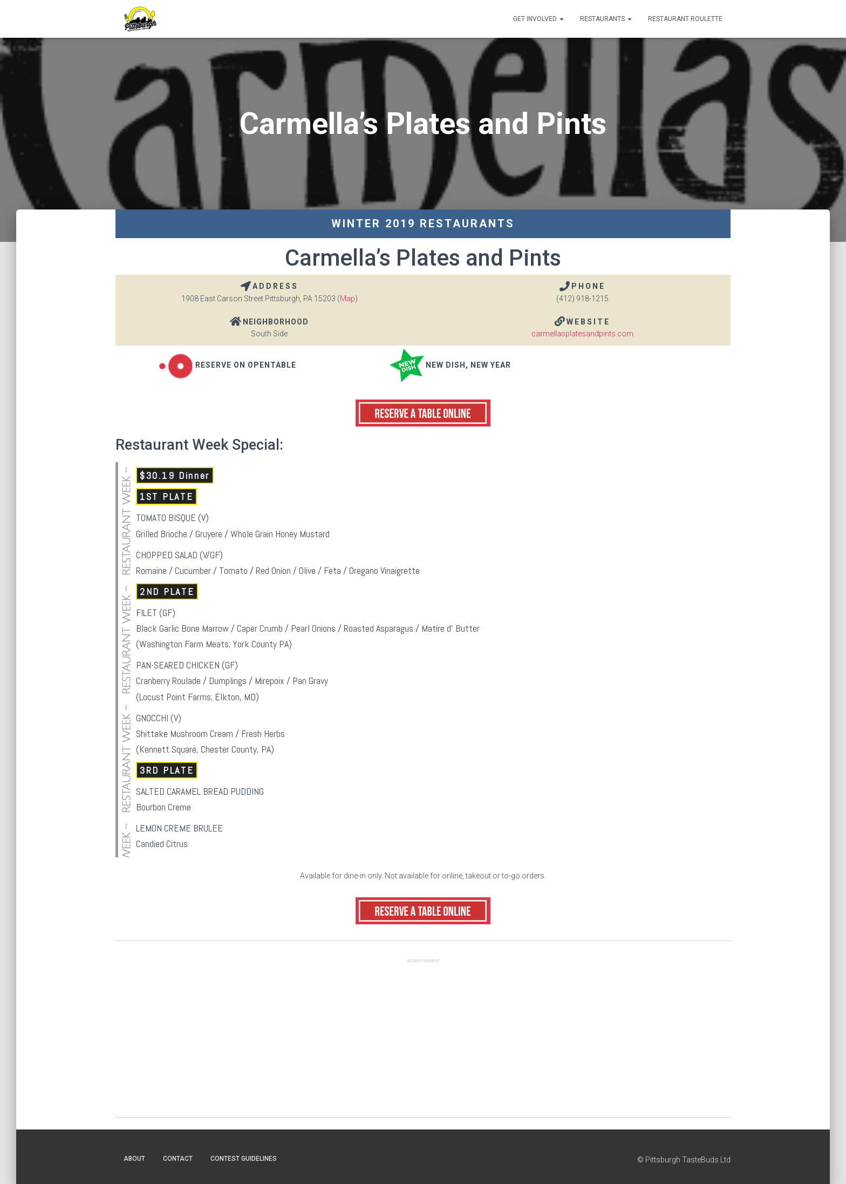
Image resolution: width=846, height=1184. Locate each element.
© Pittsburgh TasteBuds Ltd (684, 1159)
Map (347, 298)
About (134, 1158)
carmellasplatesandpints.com (582, 333)
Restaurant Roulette (685, 19)
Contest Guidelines (243, 1158)
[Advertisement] (423, 1041)
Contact (178, 1158)
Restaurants (606, 19)
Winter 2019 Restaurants (423, 223)
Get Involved (538, 19)
